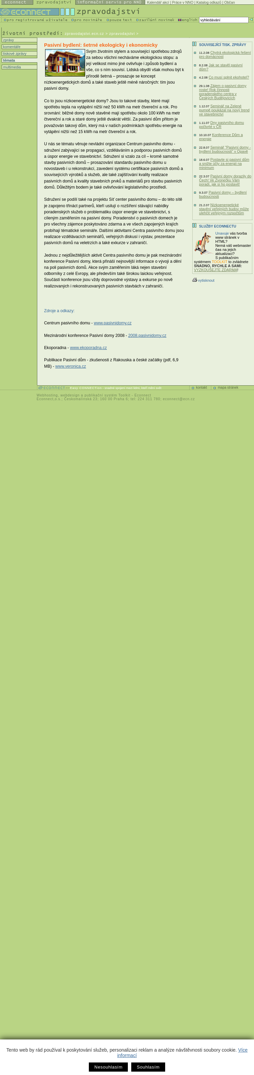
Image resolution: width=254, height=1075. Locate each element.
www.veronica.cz (70, 366)
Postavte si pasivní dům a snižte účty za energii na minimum (224, 163)
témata (8, 60)
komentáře (11, 47)
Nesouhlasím (108, 1067)
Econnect (142, 395)
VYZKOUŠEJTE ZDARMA (215, 270)
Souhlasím (148, 1067)
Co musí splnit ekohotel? (229, 77)
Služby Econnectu (217, 226)
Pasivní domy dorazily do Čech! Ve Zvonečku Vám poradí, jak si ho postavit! (225, 180)
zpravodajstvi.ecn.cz (84, 33)
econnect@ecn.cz (179, 399)
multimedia (11, 67)
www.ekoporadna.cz (88, 347)
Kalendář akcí (158, 2)
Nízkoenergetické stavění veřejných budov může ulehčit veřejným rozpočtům (224, 209)
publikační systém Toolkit (107, 395)
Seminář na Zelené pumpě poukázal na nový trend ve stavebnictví (224, 110)
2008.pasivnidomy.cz (147, 335)
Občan (229, 2)
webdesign (70, 395)
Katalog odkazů (208, 2)
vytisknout (203, 280)
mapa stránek (228, 387)
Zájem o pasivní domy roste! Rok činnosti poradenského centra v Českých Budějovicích (223, 92)
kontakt (201, 387)
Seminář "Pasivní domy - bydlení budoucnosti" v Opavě (225, 149)
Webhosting (47, 395)
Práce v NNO (183, 2)
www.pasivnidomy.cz (113, 323)
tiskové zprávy (14, 53)
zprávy (8, 40)
